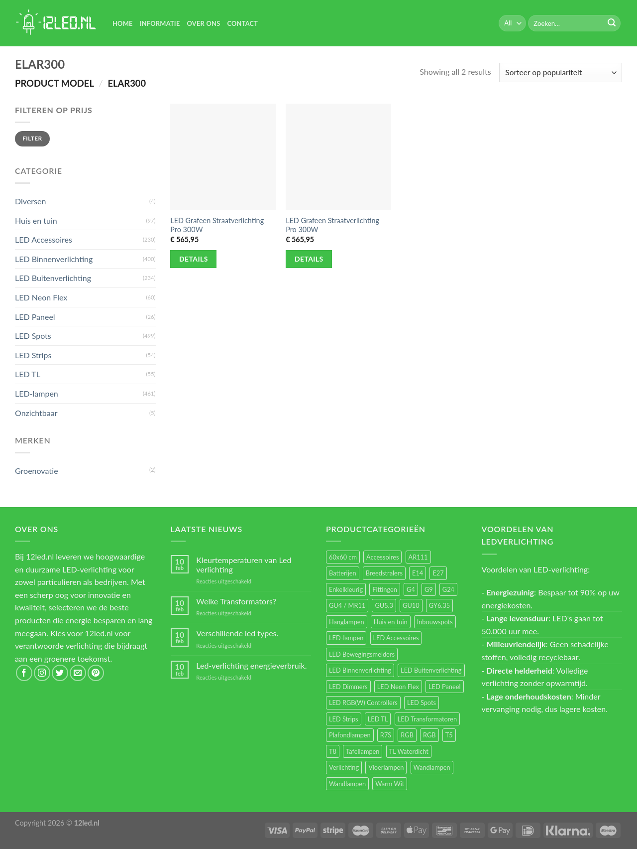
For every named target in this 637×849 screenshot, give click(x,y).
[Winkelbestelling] (560, 72)
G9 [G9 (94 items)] (429, 589)
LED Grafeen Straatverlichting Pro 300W (217, 225)
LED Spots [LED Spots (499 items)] (421, 703)
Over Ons (203, 23)
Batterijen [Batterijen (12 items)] (342, 573)
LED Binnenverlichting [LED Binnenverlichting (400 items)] (360, 670)
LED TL (27, 374)
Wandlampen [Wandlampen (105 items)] (432, 767)
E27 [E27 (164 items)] (437, 573)
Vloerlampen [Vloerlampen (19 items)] (386, 767)
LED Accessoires (43, 239)
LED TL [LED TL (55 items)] (378, 719)
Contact (242, 23)
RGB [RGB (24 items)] (407, 735)
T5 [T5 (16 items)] (449, 735)
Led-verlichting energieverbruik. (251, 665)
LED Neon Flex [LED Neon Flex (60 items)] (398, 687)
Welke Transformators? (236, 601)
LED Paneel (35, 316)
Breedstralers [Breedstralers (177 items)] (384, 573)
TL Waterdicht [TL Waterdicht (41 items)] (408, 751)
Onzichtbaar (36, 413)
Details (193, 259)
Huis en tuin (36, 220)
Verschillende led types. (237, 633)
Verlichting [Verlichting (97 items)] (344, 767)
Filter (32, 138)
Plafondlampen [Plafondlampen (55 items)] (350, 735)
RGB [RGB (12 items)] (429, 735)
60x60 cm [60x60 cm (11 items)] (343, 557)
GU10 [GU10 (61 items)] (411, 605)
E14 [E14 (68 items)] (417, 573)
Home (122, 23)
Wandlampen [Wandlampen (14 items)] (347, 784)
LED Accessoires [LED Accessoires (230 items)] (396, 638)
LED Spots (33, 335)
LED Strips (33, 355)
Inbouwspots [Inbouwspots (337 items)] (435, 622)
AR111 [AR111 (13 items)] (418, 557)
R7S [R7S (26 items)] (385, 735)
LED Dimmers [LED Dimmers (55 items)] (348, 687)
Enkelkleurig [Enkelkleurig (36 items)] (346, 589)
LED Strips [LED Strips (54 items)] (343, 719)
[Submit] (611, 23)
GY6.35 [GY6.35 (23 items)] (439, 605)
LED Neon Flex (41, 297)
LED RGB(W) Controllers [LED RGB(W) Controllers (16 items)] (363, 703)
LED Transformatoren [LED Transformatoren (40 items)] (427, 719)
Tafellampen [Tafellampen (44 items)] (362, 751)
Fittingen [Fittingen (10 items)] (384, 589)
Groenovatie (36, 470)
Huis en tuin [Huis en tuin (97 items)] (391, 622)
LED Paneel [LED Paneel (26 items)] (444, 687)
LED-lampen (36, 393)
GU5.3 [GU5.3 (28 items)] (384, 605)
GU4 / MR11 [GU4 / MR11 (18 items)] (347, 605)
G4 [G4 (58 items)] (411, 589)
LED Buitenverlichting (53, 278)
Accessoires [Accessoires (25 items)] (382, 557)
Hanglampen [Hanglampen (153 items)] (346, 622)
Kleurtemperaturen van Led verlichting (243, 564)
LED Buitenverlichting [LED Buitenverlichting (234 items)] (431, 670)
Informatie (160, 23)
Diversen (30, 201)
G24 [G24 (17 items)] (448, 589)
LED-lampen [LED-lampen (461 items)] (346, 638)
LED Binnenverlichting (54, 259)
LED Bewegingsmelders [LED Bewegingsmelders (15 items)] (362, 654)
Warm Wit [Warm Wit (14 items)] (389, 784)
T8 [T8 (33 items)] (332, 751)
